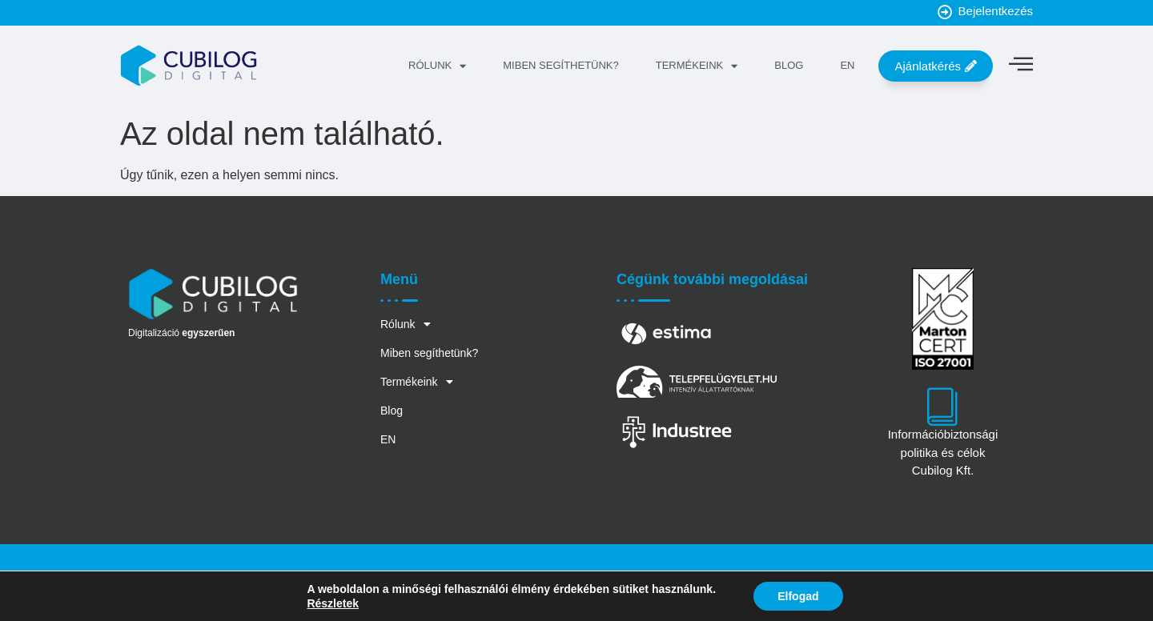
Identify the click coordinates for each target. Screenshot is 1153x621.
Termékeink (697, 66)
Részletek (333, 603)
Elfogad (797, 596)
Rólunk (437, 66)
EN (847, 65)
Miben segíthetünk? (560, 65)
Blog (788, 65)
